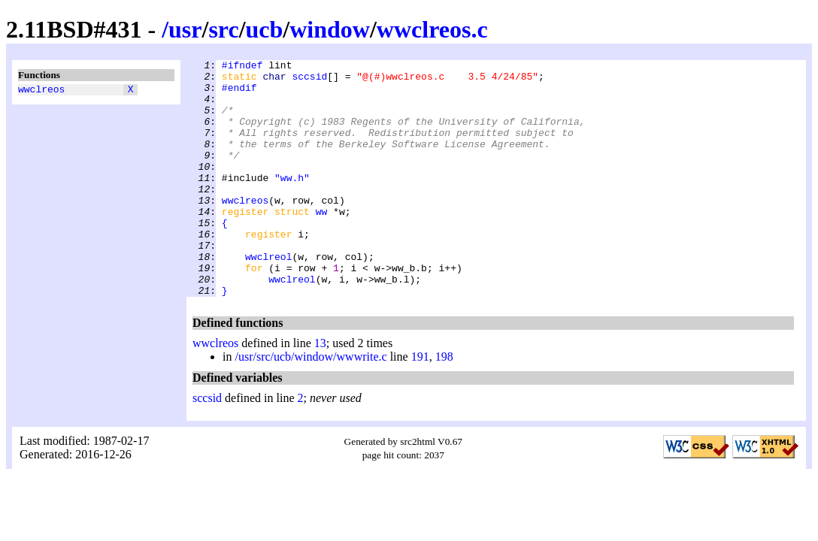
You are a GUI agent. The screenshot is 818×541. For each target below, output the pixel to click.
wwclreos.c (432, 29)
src (223, 29)
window (329, 29)
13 (320, 390)
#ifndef (242, 67)
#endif (239, 94)
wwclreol (268, 297)
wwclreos (41, 91)
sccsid (309, 80)
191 (420, 403)
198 (444, 403)
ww (322, 242)
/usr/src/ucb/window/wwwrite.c (310, 403)
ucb (264, 29)
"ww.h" (292, 202)
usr (184, 29)
